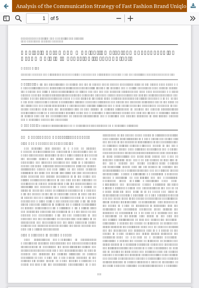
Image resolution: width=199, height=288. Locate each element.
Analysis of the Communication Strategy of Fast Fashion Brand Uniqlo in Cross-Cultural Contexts (107, 6)
